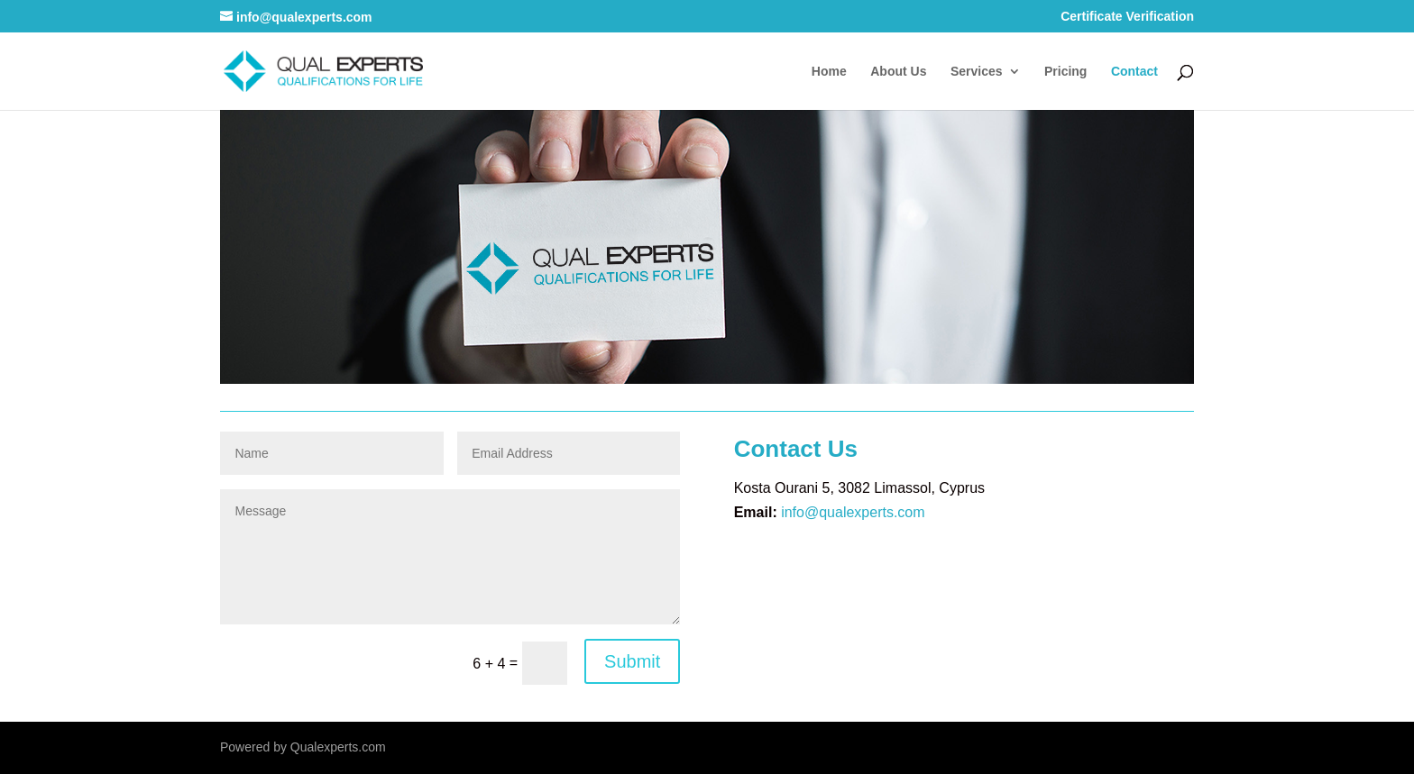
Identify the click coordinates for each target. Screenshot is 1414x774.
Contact (1134, 71)
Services (976, 71)
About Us (898, 71)
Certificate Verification (1127, 16)
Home (829, 71)
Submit (632, 661)
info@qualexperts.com (852, 512)
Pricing (1065, 71)
